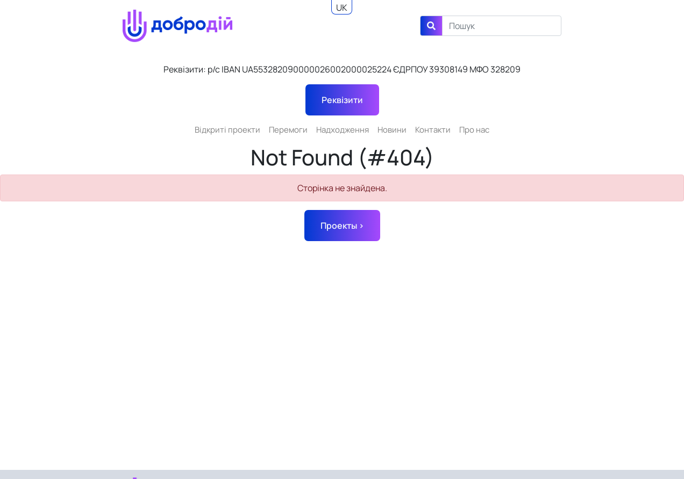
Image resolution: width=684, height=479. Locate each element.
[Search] (501, 26)
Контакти (433, 129)
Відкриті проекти (227, 129)
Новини (392, 129)
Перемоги (288, 129)
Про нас (474, 129)
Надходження (342, 129)
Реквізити (342, 100)
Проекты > (342, 225)
